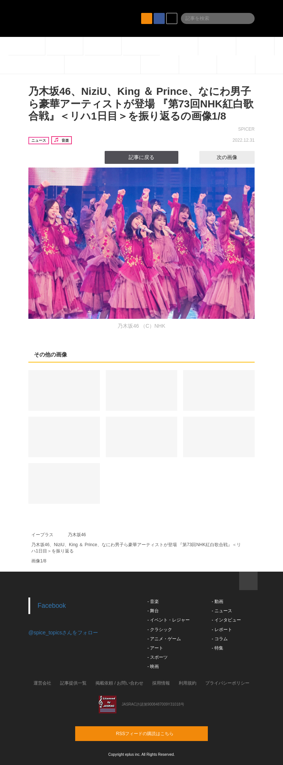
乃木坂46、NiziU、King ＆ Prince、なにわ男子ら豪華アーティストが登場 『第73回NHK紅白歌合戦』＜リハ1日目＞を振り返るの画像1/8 (141, 104)
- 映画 (153, 666)
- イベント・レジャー (168, 620)
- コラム (219, 638)
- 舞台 (153, 610)
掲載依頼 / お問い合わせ (119, 683)
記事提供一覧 (73, 683)
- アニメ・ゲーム (164, 638)
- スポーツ (157, 657)
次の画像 (234, 157)
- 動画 (217, 601)
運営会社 (42, 683)
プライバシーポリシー (227, 683)
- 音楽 (153, 601)
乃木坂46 (77, 534)
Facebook (52, 605)
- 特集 (217, 648)
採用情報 (161, 683)
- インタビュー (226, 620)
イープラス (42, 534)
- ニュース (222, 610)
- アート (155, 648)
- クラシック (159, 629)
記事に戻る (141, 157)
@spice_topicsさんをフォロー (63, 632)
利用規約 (187, 683)
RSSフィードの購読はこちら (155, 733)
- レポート (222, 629)
